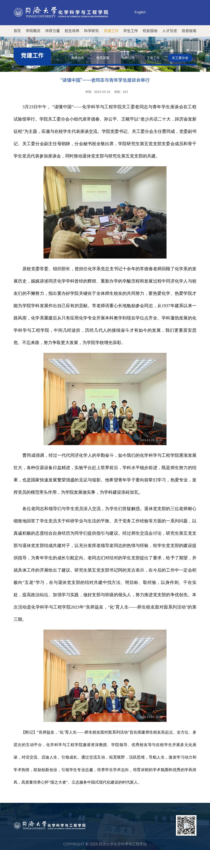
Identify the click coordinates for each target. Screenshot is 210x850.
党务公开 (128, 58)
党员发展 (102, 58)
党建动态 (77, 58)
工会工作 (153, 58)
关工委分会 (180, 58)
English (140, 12)
